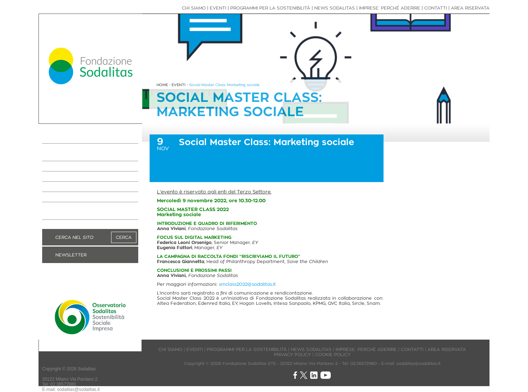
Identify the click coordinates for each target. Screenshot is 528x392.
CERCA (124, 237)
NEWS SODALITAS (72, 177)
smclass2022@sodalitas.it (247, 284)
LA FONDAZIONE (70, 138)
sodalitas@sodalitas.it (78, 389)
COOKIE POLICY (333, 354)
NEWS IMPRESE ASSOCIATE (87, 187)
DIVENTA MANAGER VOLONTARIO (75, 211)
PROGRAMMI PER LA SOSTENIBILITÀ (76, 152)
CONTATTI (435, 8)
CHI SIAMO (194, 8)
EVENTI (55, 197)
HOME (162, 84)
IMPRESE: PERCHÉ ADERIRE (87, 166)
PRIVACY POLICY (292, 354)
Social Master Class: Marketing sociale (224, 84)
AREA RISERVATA (470, 8)
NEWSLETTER (71, 255)
